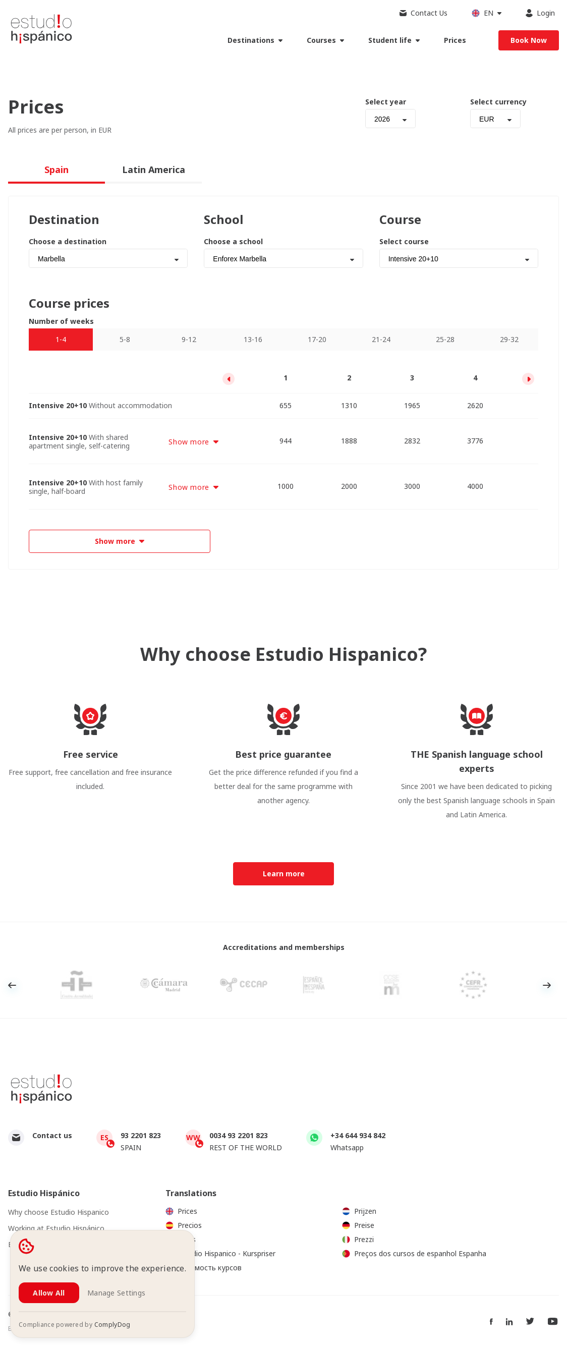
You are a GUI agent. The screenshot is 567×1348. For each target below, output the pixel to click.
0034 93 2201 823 (238, 1135)
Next (547, 985)
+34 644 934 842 (357, 1135)
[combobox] (390, 118)
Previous (12, 985)
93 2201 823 (141, 1135)
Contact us (52, 1135)
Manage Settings (116, 1293)
